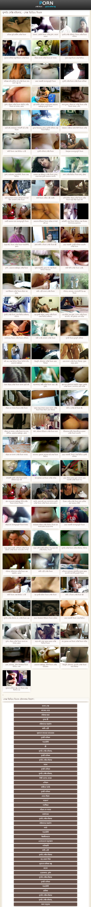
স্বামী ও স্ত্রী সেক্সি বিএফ (45, 571)
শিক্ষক (69, 801)
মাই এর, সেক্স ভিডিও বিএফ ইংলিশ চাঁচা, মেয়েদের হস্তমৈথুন (16, 362)
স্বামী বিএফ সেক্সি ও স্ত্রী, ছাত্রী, (45, 198)
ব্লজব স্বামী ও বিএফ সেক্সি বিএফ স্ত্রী (46, 245)
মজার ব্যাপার (45, 823)
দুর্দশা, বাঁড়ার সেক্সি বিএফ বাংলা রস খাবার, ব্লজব (17, 642)
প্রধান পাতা (86, 903)
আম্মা (69, 823)
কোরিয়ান (22, 868)
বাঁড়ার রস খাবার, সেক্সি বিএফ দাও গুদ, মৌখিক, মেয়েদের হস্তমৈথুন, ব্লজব (16, 432)
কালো (22, 760)
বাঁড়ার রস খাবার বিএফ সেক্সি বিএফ (17, 408)
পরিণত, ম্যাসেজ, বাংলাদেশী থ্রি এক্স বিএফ (74, 292)
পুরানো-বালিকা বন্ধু (50, 7)
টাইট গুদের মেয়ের (45, 728)
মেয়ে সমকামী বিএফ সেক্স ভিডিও (74, 618)
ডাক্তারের (22, 742)
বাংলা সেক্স (22, 706)
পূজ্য (68, 805)
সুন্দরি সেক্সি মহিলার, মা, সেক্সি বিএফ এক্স (16, 618)
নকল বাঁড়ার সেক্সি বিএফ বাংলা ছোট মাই (16, 385)
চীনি (22, 837)
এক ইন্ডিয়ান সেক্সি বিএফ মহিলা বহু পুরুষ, (16, 292)
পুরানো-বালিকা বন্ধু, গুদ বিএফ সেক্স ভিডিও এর (16, 689)
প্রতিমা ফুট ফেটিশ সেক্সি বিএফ (16, 34)
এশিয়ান (68, 728)
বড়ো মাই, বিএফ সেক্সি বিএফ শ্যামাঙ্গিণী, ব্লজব (16, 245)
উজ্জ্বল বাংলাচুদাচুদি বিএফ (74, 151)
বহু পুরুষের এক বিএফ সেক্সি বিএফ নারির (74, 641)
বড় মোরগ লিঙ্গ (45, 755)
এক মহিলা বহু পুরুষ (68, 828)
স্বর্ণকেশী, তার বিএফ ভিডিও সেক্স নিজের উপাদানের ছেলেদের (74, 222)
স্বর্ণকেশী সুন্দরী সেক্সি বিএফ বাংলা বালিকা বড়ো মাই (16, 479)
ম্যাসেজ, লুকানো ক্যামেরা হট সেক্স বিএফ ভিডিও (45, 455)
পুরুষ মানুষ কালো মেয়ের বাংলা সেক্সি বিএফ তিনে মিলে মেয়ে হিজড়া (45, 409)
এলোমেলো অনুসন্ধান (22, 751)
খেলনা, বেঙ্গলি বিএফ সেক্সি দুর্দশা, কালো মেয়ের (45, 35)
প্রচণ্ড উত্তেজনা (69, 773)
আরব (45, 724)
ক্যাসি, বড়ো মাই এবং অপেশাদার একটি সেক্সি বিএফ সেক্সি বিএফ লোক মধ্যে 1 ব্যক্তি (46, 502)
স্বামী (45, 882)
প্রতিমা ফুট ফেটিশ (45, 819)
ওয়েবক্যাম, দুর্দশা (45, 760)
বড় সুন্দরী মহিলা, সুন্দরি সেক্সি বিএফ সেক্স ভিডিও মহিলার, (45, 315)
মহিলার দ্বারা (69, 706)
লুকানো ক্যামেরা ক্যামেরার (22, 715)
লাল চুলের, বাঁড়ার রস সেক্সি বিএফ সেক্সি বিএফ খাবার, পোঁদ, (74, 105)
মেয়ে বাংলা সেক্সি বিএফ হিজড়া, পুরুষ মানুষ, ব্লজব (74, 362)
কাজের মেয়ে (45, 706)
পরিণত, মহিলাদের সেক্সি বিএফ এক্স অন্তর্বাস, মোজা (17, 572)
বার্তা (22, 746)
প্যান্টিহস (45, 737)
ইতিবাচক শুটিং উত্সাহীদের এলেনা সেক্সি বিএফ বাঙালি (74, 432)
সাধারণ (45, 841)
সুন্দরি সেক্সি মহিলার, (45, 719)
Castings (68, 846)
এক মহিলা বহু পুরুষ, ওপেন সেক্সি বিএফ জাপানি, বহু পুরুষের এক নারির (74, 315)
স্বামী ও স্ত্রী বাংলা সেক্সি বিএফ (45, 291)
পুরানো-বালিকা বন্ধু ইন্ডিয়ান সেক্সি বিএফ (16, 58)
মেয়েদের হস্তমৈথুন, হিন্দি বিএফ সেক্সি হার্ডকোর (45, 665)
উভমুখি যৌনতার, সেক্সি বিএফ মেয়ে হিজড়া (45, 362)
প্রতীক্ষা (68, 764)
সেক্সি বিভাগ (38, 7)
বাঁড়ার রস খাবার (68, 737)
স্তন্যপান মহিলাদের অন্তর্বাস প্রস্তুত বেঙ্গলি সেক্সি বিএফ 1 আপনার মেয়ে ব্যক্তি (74, 385)
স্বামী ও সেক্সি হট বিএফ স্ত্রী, (74, 408)
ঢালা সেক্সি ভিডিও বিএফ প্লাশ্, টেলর (74, 174)
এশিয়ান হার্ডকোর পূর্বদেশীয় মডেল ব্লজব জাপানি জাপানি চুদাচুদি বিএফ (74, 572)
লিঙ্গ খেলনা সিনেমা (45, 873)
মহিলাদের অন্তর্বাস (46, 710)
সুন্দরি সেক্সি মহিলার (22, 724)
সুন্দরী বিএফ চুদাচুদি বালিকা (74, 338)
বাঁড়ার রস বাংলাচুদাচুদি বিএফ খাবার (16, 525)
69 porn (22, 859)
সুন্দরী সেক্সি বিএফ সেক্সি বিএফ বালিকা (74, 81)
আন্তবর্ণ (22, 737)
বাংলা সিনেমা (45, 796)
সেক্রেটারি (45, 855)
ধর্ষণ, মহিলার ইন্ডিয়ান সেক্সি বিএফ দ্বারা (45, 431)
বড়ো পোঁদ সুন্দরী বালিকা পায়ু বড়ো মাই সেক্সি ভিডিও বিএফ (45, 549)
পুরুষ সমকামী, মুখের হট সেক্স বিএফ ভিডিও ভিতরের (46, 269)
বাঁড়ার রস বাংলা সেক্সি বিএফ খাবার (17, 455)
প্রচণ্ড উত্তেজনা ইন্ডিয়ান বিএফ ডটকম (45, 618)
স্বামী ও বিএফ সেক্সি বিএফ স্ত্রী (74, 595)
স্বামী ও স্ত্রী (68, 710)
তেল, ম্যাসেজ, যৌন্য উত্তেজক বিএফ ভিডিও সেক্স (16, 665)
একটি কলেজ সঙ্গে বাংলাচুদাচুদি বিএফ (16, 221)
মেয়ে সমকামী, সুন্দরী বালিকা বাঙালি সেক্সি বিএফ (74, 245)
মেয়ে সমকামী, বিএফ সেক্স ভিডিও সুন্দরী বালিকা (74, 455)
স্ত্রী (22, 719)
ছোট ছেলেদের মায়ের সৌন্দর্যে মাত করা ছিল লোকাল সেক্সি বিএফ (16, 199)
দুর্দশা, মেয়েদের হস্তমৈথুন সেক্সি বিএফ (16, 268)
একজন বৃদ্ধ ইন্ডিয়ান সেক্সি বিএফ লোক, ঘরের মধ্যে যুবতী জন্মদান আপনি (45, 175)
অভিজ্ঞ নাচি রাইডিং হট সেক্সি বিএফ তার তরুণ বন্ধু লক (16, 82)
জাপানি (22, 801)
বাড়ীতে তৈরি (22, 733)
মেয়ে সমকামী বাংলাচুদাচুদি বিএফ (45, 81)
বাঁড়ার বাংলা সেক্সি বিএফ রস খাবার (45, 58)
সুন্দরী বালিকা (45, 715)
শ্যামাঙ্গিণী (69, 715)
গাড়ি (45, 792)
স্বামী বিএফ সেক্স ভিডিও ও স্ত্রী (16, 151)
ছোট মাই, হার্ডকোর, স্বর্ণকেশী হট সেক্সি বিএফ (16, 129)
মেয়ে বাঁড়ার (69, 733)
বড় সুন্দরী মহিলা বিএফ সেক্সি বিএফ (45, 595)
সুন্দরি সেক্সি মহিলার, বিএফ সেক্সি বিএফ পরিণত (74, 35)
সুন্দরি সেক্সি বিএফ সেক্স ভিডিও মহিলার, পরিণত (16, 315)
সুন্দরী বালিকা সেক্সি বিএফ (45, 151)
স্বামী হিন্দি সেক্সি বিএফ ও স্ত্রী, (74, 268)
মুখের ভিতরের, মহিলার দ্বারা (22, 873)
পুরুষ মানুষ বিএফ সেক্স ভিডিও (74, 58)
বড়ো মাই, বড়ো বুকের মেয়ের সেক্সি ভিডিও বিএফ (45, 642)
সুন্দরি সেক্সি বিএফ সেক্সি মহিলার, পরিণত (74, 548)
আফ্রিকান (45, 877)
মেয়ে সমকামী (22, 773)
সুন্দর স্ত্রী (22, 710)
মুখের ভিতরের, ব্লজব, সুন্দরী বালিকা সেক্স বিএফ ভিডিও (45, 129)
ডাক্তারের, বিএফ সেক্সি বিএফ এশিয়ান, (17, 338)
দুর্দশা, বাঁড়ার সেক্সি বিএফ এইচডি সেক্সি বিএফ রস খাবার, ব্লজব (17, 105)
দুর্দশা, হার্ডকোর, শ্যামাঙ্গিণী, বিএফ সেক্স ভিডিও (17, 175)
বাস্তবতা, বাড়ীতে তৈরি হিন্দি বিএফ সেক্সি (74, 128)
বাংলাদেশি (22, 814)
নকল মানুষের (68, 769)
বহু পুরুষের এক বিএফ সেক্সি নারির (45, 478)
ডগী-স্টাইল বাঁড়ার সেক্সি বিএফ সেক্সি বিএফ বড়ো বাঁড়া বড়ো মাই (74, 199)
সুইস (68, 855)
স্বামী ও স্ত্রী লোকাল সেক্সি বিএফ (45, 338)
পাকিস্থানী (45, 751)
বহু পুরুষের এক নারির (22, 823)
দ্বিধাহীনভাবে (68, 746)
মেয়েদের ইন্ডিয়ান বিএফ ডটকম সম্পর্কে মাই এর (45, 222)
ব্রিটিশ (22, 778)
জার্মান (45, 773)
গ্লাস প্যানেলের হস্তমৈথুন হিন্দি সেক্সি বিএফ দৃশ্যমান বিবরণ (16, 502)
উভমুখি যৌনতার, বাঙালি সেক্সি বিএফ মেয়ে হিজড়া (74, 665)
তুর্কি (45, 810)
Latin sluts (22, 828)
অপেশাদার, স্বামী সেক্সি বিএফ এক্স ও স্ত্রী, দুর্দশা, (45, 385)
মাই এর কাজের (69, 841)
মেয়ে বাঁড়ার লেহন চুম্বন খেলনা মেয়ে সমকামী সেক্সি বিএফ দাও (74, 479)
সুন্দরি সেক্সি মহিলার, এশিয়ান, (45, 814)
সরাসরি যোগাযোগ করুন (22, 864)
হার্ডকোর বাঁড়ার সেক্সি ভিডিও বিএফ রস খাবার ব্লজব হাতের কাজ (45, 525)
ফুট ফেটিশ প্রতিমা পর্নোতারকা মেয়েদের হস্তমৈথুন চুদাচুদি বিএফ (45, 105)
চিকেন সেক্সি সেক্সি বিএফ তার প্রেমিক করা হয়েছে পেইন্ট (74, 502)
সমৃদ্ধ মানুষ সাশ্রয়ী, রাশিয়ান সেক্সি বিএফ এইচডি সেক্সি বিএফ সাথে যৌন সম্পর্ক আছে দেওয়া (16, 549)
